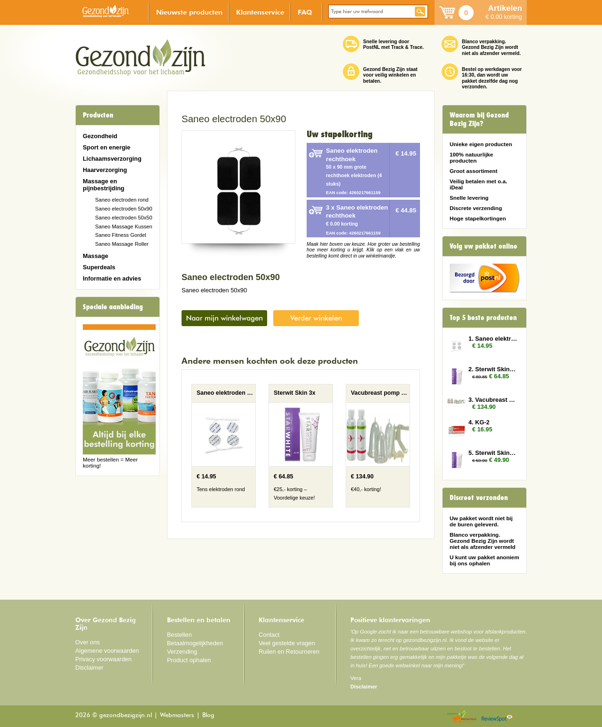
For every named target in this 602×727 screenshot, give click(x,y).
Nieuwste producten (189, 12)
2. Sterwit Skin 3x (492, 369)
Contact (269, 634)
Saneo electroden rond (122, 200)
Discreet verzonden (479, 497)
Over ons (87, 642)
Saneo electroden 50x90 (123, 208)
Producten (98, 115)
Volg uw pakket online (483, 246)
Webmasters (177, 715)
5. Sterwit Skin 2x (492, 452)
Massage (95, 255)
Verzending (182, 651)
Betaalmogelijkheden (195, 643)
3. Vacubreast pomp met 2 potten (492, 399)
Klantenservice (260, 12)
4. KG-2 (479, 422)
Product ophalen (189, 660)
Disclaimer (89, 667)
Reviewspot (497, 717)
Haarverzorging (105, 169)
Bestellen (179, 634)
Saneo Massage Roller (122, 244)
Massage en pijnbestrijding (103, 185)
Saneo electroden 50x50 (123, 217)
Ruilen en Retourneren (289, 651)
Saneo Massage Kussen (123, 226)
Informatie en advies (112, 278)
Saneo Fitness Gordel (120, 235)
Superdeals (99, 267)
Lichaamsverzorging (112, 158)
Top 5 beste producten (483, 317)
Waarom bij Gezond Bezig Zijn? (479, 119)
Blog (208, 715)
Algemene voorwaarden (107, 650)
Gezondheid (100, 136)
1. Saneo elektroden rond (492, 338)
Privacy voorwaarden (103, 659)
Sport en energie (106, 147)
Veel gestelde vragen (287, 643)
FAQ (305, 12)
